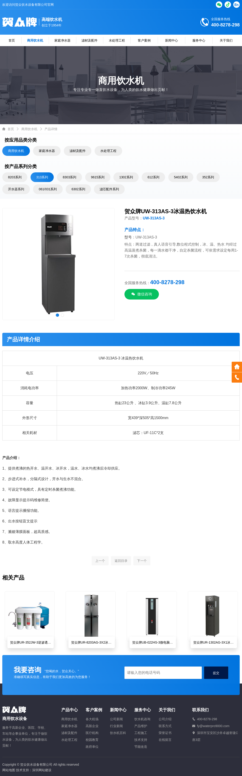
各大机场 (92, 719)
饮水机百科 (118, 733)
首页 (11, 40)
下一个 (142, 564)
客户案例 (144, 40)
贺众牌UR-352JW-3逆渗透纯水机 (34, 642)
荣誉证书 (165, 733)
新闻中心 (171, 40)
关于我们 (226, 40)
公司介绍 (165, 719)
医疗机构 (92, 733)
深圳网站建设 (41, 770)
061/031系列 (48, 189)
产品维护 (140, 726)
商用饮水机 (35, 40)
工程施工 (140, 733)
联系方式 (165, 726)
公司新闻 (116, 719)
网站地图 (8, 770)
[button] (57, 315)
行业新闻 (116, 726)
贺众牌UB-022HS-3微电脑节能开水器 (159, 642)
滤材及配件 (90, 40)
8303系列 (69, 177)
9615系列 (97, 177)
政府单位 (92, 746)
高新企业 (92, 726)
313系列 (42, 177)
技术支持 (140, 740)
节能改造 (140, 746)
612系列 (153, 177)
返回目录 (121, 564)
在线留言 (165, 740)
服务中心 (198, 40)
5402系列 (181, 177)
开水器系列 (16, 189)
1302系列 (126, 177)
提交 (216, 673)
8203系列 (15, 177)
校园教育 (92, 740)
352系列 (208, 177)
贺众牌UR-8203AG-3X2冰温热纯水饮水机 (101, 642)
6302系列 (78, 189)
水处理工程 (117, 40)
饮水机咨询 (142, 719)
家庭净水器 (62, 40)
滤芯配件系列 (109, 189)
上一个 (100, 564)
